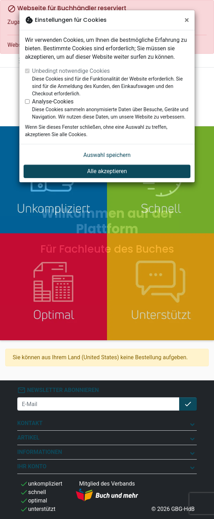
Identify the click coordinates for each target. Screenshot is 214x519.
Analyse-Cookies (53, 101)
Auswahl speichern (107, 155)
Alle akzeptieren (107, 171)
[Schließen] (187, 20)
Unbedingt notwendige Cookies (71, 71)
